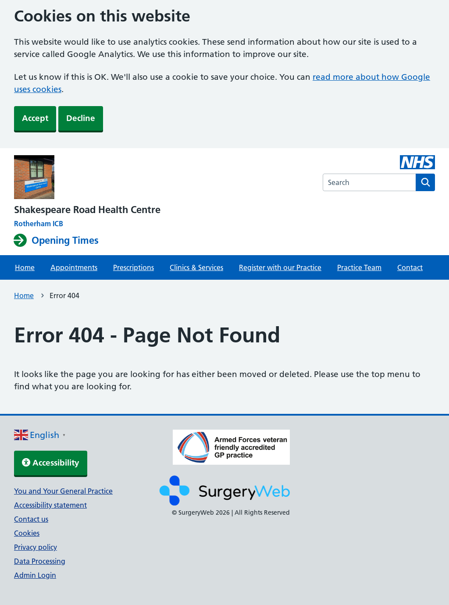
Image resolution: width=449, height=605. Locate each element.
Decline (80, 118)
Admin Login (35, 575)
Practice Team (359, 267)
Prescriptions (133, 267)
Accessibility (50, 463)
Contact (410, 267)
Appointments (73, 267)
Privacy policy (35, 547)
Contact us (31, 519)
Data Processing (39, 561)
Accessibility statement (50, 505)
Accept (35, 118)
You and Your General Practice (63, 491)
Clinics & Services (196, 267)
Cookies (26, 533)
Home (25, 267)
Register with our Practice (280, 267)
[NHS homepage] (87, 178)
